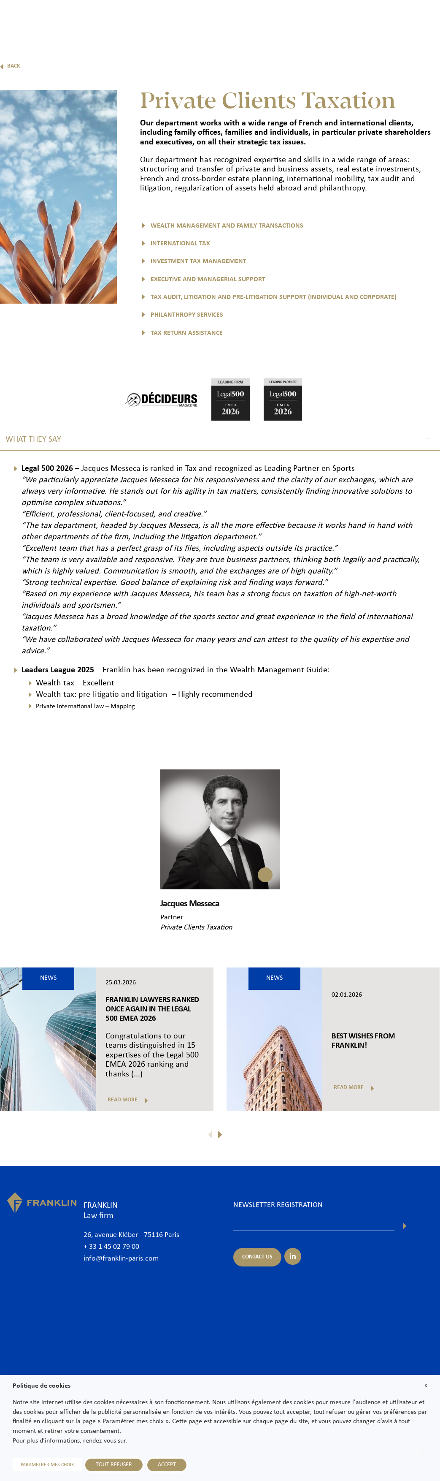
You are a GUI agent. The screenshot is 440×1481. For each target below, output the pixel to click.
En (424, 41)
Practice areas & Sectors (242, 19)
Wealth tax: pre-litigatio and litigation (103, 694)
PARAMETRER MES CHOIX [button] (47, 1464)
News (347, 19)
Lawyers (184, 19)
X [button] (425, 1386)
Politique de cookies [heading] (41, 1386)
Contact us (416, 19)
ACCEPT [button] (167, 1465)
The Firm (146, 19)
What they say (33, 439)
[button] (220, 440)
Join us (379, 19)
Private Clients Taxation (196, 928)
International (308, 19)
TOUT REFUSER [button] (114, 1465)
